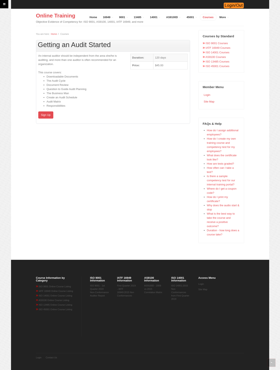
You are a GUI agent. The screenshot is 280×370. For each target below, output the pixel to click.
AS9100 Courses (215, 57)
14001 (155, 17)
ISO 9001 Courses (217, 43)
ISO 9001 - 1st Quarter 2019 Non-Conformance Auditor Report (99, 290)
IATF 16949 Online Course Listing (56, 291)
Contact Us (51, 357)
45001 (192, 17)
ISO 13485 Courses (217, 61)
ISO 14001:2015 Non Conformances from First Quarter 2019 (180, 292)
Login (207, 94)
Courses (208, 17)
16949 (108, 17)
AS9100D (173, 17)
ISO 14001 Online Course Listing (55, 295)
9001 (123, 17)
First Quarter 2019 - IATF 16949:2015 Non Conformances (126, 290)
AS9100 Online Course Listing (54, 300)
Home (93, 17)
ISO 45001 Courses (217, 66)
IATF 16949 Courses (218, 47)
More (224, 17)
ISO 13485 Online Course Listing (55, 305)
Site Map (209, 101)
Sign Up (46, 114)
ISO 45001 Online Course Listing (55, 309)
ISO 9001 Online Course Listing (55, 286)
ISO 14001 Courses (217, 52)
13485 (139, 17)
